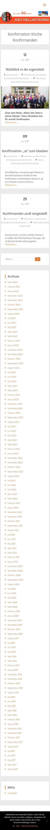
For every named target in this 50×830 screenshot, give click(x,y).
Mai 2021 (12, 543)
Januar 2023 (13, 453)
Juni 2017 (12, 755)
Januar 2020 (13, 616)
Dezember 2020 (15, 566)
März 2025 (13, 336)
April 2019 (12, 656)
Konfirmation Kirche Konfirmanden (25, 82)
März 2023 (13, 444)
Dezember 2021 (15, 512)
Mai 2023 (12, 435)
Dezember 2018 (15, 674)
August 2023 (13, 422)
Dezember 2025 (15, 295)
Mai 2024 (12, 381)
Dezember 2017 (15, 728)
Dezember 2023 (15, 404)
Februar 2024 (14, 395)
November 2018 (15, 679)
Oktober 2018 (14, 683)
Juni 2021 (12, 539)
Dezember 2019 (15, 620)
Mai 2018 (12, 706)
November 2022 (15, 462)
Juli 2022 (12, 480)
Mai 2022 (12, 489)
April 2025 (12, 331)
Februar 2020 (14, 611)
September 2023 (15, 417)
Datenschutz (11, 811)
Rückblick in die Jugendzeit (25, 69)
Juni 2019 (12, 647)
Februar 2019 (13, 665)
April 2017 (12, 764)
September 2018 (15, 688)
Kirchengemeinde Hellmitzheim (17, 78)
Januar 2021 (13, 561)
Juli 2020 (12, 588)
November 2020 (15, 570)
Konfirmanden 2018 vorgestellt (25, 214)
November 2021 (15, 516)
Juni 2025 (12, 322)
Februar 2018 (13, 719)
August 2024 (13, 368)
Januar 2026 (13, 291)
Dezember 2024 (15, 349)
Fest (37, 78)
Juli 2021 (11, 534)
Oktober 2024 (14, 359)
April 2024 (12, 386)
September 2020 (15, 579)
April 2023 (12, 440)
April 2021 (12, 548)
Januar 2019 (13, 670)
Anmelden (12, 793)
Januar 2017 (13, 769)
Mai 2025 (12, 327)
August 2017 (13, 746)
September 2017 (15, 742)
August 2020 (13, 584)
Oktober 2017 (14, 737)
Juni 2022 (12, 485)
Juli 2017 (11, 751)
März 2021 (12, 552)
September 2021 (15, 525)
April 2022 (12, 494)
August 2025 (13, 313)
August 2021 (13, 530)
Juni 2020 (12, 593)
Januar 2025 (13, 345)
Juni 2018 (12, 701)
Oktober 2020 (14, 575)
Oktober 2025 (14, 304)
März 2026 (13, 282)
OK (13, 826)
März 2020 (13, 606)
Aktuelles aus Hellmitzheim (35, 75)
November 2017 (15, 733)
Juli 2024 (12, 372)
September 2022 (15, 471)
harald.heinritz (12, 75)
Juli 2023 (12, 426)
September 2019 (15, 634)
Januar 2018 (13, 724)
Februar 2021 (13, 557)
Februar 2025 (14, 340)
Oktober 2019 (14, 629)
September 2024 (15, 363)
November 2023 (15, 408)
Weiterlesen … (12, 122)
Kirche (42, 78)
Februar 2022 (14, 503)
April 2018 (12, 710)
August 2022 (13, 476)
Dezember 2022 (15, 458)
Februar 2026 (14, 286)
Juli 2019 (11, 643)
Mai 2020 (12, 597)
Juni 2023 (12, 431)
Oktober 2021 (14, 521)
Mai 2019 (12, 652)
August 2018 (13, 692)
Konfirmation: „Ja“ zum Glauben (25, 151)
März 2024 (13, 390)
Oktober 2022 (14, 467)
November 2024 (15, 354)
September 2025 (15, 309)
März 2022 (13, 498)
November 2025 (15, 300)
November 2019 (15, 625)
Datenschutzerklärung (29, 826)
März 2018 (12, 715)
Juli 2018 (11, 697)
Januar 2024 (13, 399)
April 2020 (12, 602)
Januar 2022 (13, 507)
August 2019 (13, 638)
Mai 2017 (12, 760)
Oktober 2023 (14, 413)
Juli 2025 (12, 318)
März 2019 (12, 661)
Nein (18, 826)
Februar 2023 (14, 449)
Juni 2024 (12, 377)
